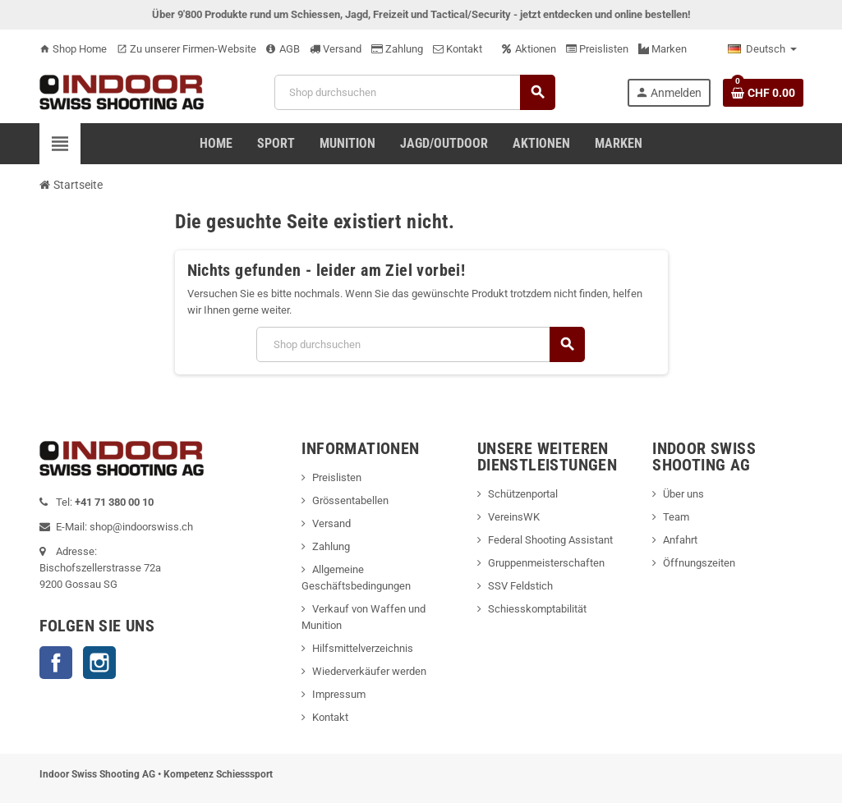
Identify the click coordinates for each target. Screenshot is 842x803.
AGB (283, 49)
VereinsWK (514, 517)
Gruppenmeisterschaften (546, 563)
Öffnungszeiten (699, 563)
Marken (662, 49)
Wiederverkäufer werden (369, 671)
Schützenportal (523, 494)
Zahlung (397, 49)
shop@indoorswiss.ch (141, 527)
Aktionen (529, 49)
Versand (335, 49)
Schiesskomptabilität (537, 609)
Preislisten (597, 49)
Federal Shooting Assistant (550, 540)
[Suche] (414, 92)
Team (676, 517)
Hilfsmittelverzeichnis (362, 648)
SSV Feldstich (520, 586)
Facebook (55, 662)
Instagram (99, 662)
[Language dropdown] (762, 49)
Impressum (339, 694)
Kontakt (457, 49)
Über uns (683, 494)
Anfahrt (680, 540)
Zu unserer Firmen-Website (186, 49)
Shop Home (73, 49)
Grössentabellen (350, 500)
